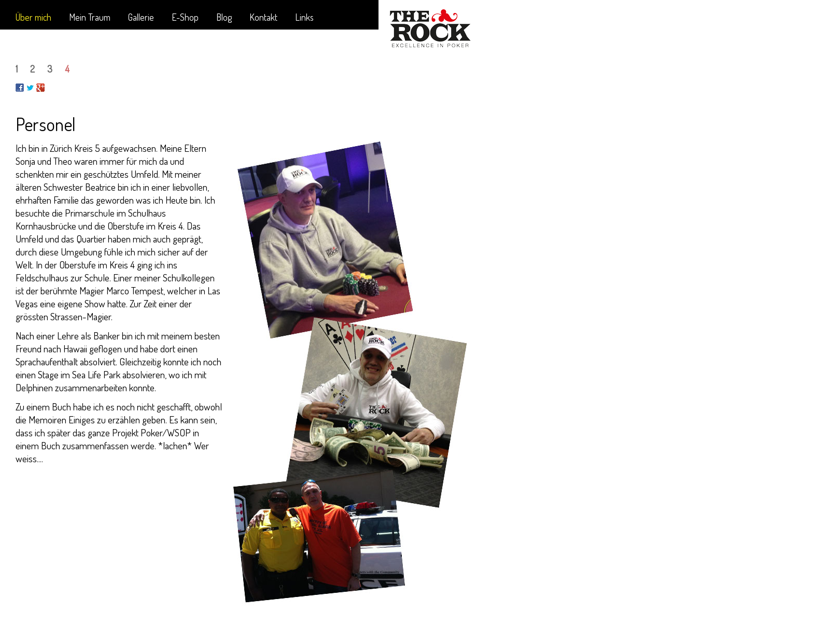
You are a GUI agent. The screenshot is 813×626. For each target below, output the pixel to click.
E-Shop (185, 17)
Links (304, 17)
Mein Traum (89, 17)
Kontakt (263, 17)
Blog (224, 17)
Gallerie (141, 17)
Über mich (33, 17)
